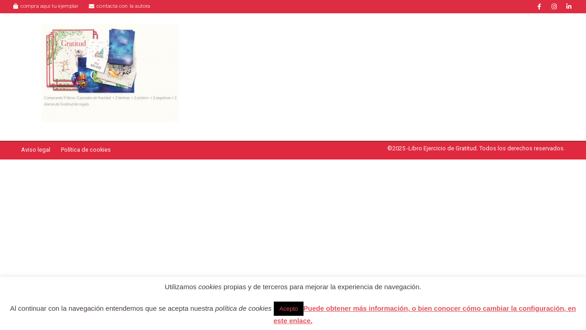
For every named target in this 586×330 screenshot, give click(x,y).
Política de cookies (86, 149)
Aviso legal (35, 149)
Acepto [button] (288, 308)
